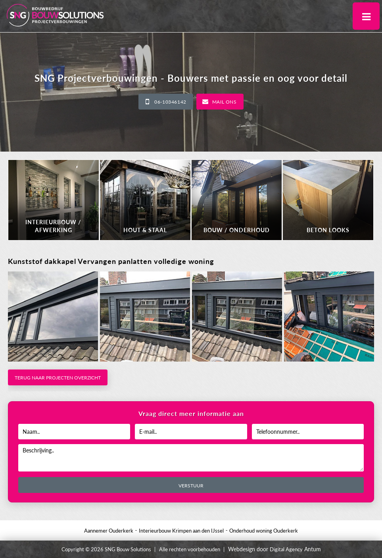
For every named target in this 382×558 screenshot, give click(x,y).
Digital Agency (286, 549)
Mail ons (224, 102)
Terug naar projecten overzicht (58, 378)
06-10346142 (170, 102)
